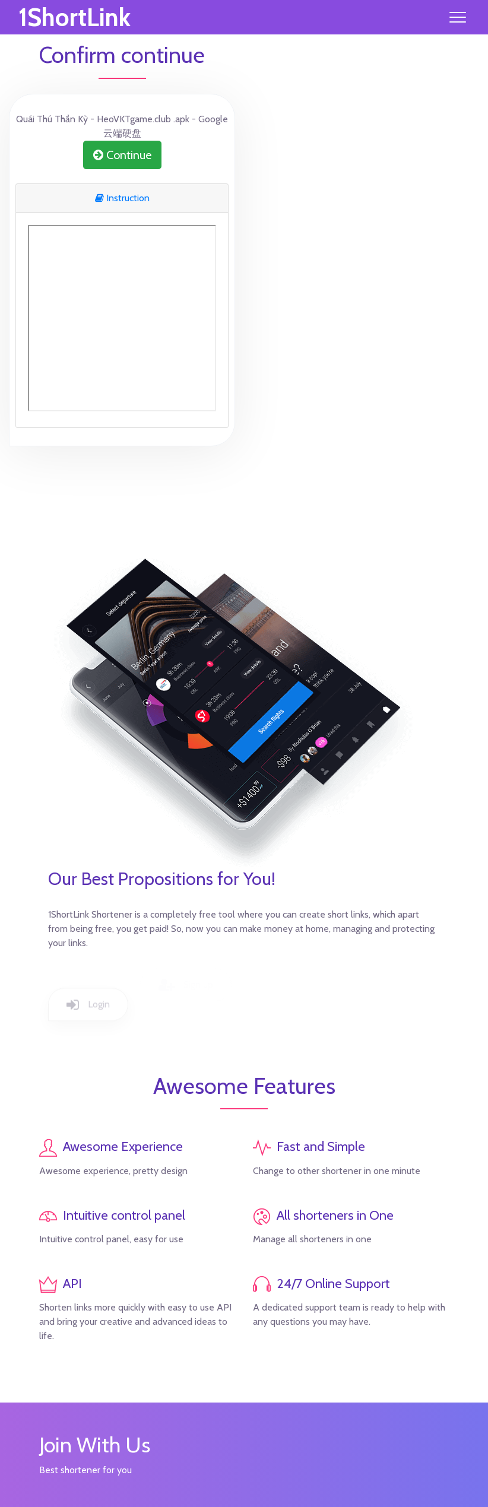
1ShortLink (74, 17)
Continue (122, 155)
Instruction (122, 198)
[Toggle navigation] (458, 17)
